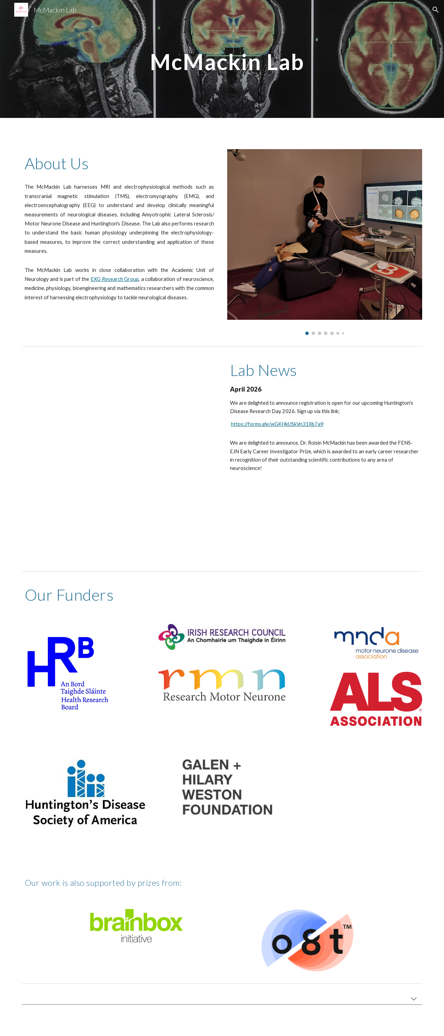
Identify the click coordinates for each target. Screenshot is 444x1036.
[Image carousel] (324, 242)
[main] (222, 58)
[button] (435, 9)
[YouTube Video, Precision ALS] (119, 459)
